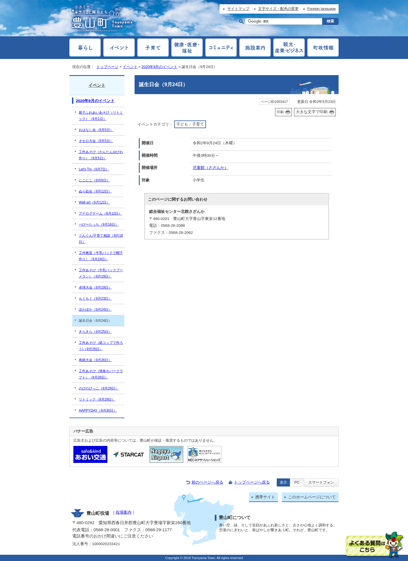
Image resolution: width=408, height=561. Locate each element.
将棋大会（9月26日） (95, 360)
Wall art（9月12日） (94, 202)
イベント (130, 67)
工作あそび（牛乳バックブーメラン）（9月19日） (101, 273)
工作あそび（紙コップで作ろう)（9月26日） (101, 346)
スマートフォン (321, 482)
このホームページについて (312, 497)
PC (296, 482)
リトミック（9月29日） (97, 399)
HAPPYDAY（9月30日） (98, 410)
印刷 (280, 112)
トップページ (107, 67)
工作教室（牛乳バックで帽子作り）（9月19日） (101, 256)
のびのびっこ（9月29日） (98, 388)
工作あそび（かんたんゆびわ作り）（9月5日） (101, 155)
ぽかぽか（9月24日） (95, 310)
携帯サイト (265, 497)
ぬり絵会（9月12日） (95, 191)
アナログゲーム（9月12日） (100, 213)
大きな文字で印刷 (312, 111)
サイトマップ (238, 9)
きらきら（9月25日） (95, 332)
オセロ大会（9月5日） (96, 141)
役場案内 (123, 512)
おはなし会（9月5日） (96, 130)
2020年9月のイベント (160, 67)
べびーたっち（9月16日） (98, 224)
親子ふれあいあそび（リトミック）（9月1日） (101, 116)
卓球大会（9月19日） (95, 287)
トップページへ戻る (252, 482)
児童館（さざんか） (210, 168)
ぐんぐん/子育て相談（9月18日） (101, 239)
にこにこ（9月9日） (94, 180)
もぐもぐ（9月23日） (95, 298)
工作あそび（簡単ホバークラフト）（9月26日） (101, 374)
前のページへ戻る (207, 482)
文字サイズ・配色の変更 (278, 9)
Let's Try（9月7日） (94, 169)
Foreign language (321, 9)
